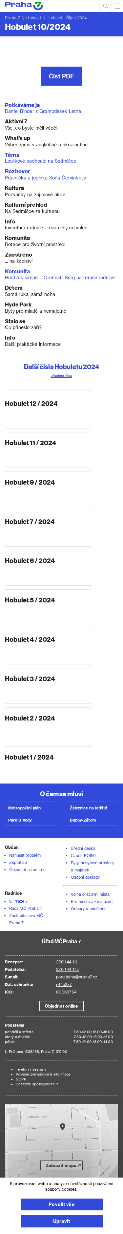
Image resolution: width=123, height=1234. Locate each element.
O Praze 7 (18, 901)
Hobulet (33, 17)
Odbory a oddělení (88, 908)
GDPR (21, 1079)
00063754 (66, 992)
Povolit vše (61, 1204)
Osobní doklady (85, 877)
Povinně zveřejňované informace (43, 1074)
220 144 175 (67, 969)
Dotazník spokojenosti (35, 1084)
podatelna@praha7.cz (76, 976)
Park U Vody (20, 820)
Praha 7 (12, 17)
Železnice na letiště (88, 807)
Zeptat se (18, 862)
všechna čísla (61, 376)
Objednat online (61, 1005)
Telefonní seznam (31, 1069)
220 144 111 (66, 961)
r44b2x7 (64, 984)
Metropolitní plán (24, 807)
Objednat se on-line (27, 869)
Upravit (61, 1221)
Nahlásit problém (25, 855)
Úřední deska (83, 848)
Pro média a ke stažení (92, 901)
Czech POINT (83, 855)
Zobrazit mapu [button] (61, 1165)
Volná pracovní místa (90, 894)
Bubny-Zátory (83, 820)
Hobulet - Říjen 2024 (67, 17)
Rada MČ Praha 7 (25, 908)
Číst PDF (61, 76)
